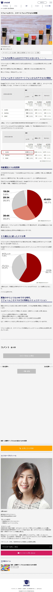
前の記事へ (6, 366)
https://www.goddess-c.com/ (8, 516)
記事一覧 (7, 8)
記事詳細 (11, 8)
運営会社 (19, 588)
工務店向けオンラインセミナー (10, 521)
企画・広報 (16, 52)
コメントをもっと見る (26, 356)
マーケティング (7, 52)
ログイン (42, 2)
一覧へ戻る (26, 371)
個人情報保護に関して (31, 588)
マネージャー (31, 52)
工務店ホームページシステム (10, 523)
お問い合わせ (39, 588)
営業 (38, 52)
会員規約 (24, 588)
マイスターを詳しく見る (10, 547)
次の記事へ (47, 366)
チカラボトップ (14, 588)
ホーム (2, 8)
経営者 (23, 52)
